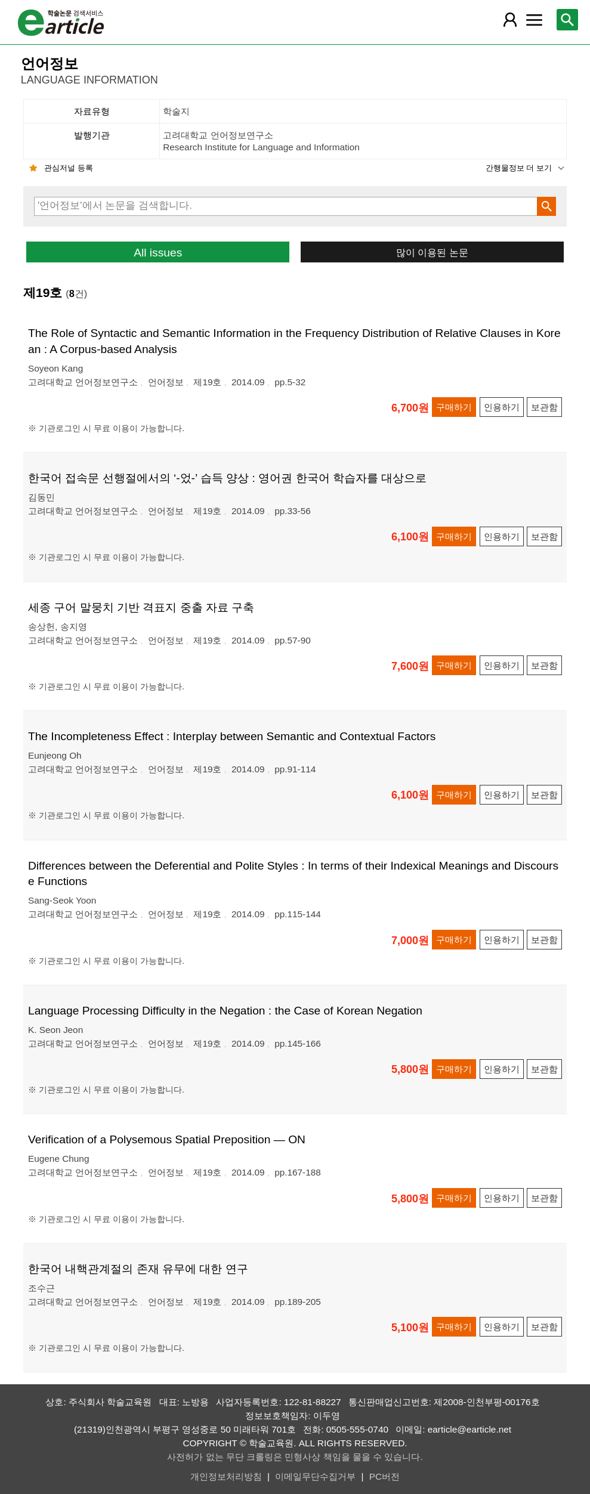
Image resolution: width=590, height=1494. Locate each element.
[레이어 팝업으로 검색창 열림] (567, 19)
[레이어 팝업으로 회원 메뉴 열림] (510, 19)
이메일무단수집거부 (315, 1476)
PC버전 (384, 1476)
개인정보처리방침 (226, 1476)
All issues (158, 252)
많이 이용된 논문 (432, 252)
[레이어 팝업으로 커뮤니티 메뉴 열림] (534, 19)
